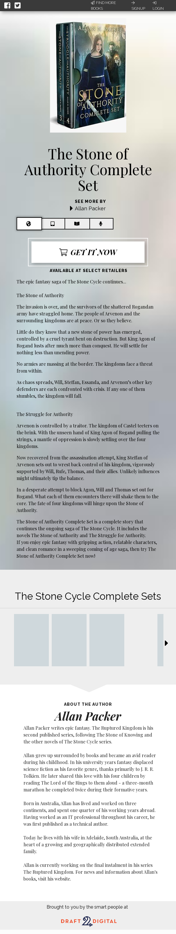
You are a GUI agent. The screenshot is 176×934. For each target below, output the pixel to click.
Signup (138, 6)
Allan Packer (90, 208)
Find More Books (103, 6)
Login (158, 6)
